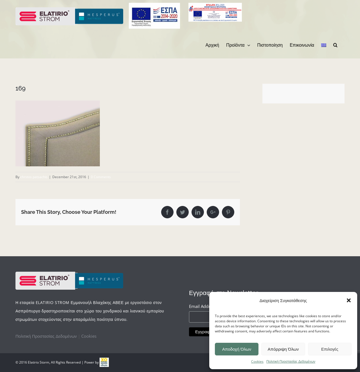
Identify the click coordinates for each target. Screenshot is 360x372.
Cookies (257, 361)
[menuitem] (212, 44)
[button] (349, 300)
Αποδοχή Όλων (236, 349)
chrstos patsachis (34, 176)
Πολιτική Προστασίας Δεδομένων (290, 361)
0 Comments (101, 176)
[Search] (335, 44)
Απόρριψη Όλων (283, 349)
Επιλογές (329, 349)
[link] (104, 362)
